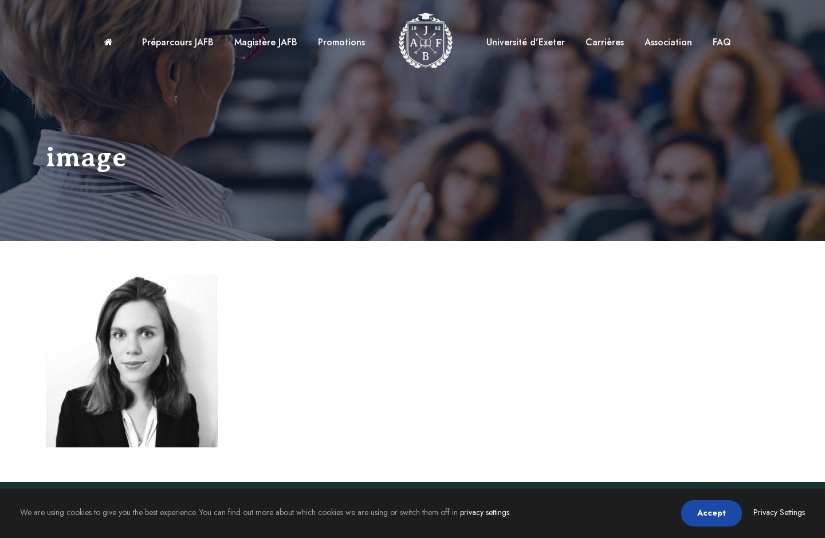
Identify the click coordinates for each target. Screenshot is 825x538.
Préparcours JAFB (178, 42)
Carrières (605, 42)
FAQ (722, 42)
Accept (711, 512)
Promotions (341, 42)
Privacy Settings (779, 512)
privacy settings (484, 512)
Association (668, 42)
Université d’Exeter (525, 42)
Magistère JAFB (265, 42)
